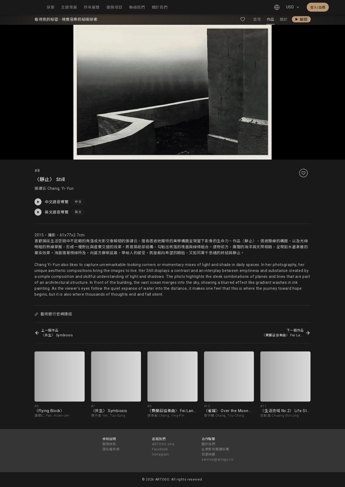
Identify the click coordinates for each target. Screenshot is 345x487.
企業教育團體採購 (215, 449)
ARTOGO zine (163, 444)
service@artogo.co (217, 459)
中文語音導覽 (51, 201)
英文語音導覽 (51, 212)
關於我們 (208, 444)
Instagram (160, 454)
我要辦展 (208, 454)
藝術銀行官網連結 (53, 314)
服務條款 (109, 444)
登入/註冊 (317, 7)
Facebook (160, 449)
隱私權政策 (111, 449)
